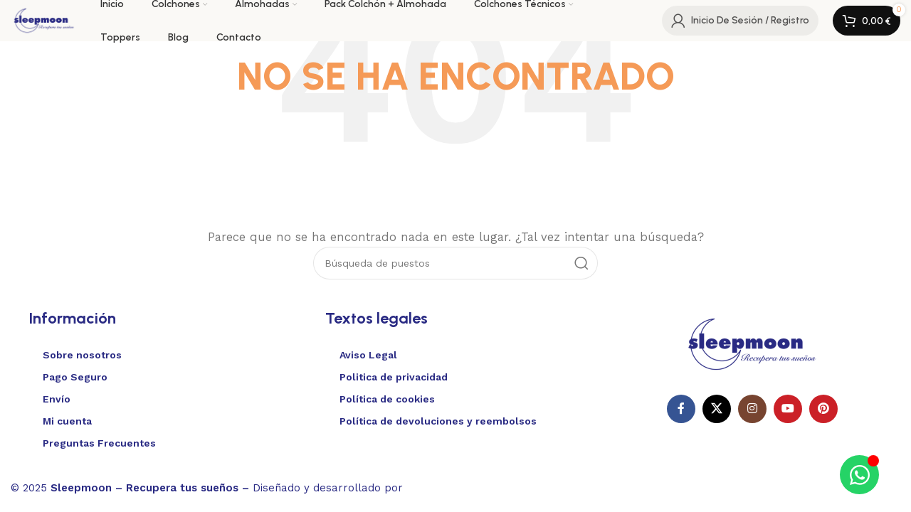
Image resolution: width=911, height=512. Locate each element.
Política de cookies (387, 399)
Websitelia (448, 486)
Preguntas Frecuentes (99, 443)
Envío (56, 399)
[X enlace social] (716, 409)
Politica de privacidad (393, 377)
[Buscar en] (455, 263)
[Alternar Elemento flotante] (859, 474)
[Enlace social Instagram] (752, 409)
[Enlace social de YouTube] (788, 409)
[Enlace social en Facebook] (681, 409)
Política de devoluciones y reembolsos (438, 421)
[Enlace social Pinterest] (823, 409)
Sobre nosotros (82, 355)
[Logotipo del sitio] (45, 20)
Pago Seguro (75, 377)
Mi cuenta (67, 421)
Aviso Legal (368, 355)
